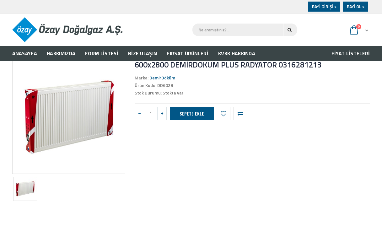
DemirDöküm (162, 77)
